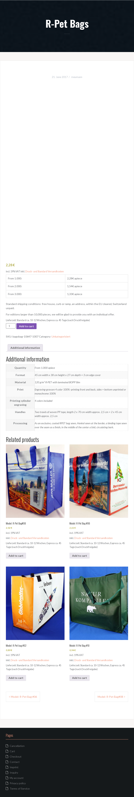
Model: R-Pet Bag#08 (110, 696)
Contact (15, 761)
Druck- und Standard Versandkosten (44, 271)
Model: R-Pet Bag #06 (24, 696)
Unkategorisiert (61, 336)
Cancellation (17, 745)
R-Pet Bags (67, 23)
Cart (12, 751)
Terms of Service (20, 788)
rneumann (76, 77)
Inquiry (14, 772)
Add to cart (26, 326)
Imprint (14, 767)
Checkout (16, 756)
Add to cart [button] (16, 555)
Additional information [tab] (25, 347)
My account (17, 777)
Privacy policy (18, 783)
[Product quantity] (11, 326)
